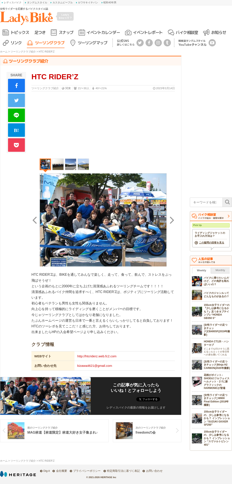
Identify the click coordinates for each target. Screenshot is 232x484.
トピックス (20, 32)
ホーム (4, 51)
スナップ (66, 32)
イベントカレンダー (103, 32)
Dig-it (46, 470)
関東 (68, 88)
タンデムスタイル (37, 2)
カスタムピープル (63, 2)
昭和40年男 (109, 2)
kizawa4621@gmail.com (94, 366)
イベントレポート (147, 32)
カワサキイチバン (88, 2)
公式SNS (126, 42)
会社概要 (61, 470)
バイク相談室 (187, 32)
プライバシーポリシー (87, 470)
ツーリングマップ (92, 43)
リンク (16, 43)
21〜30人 (83, 88)
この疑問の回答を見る (211, 242)
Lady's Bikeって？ (65, 16)
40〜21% (101, 88)
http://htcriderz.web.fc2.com (97, 356)
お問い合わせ (154, 470)
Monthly (220, 270)
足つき (40, 32)
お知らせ (218, 32)
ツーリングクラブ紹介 (23, 51)
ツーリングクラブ (49, 43)
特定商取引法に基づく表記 (123, 470)
